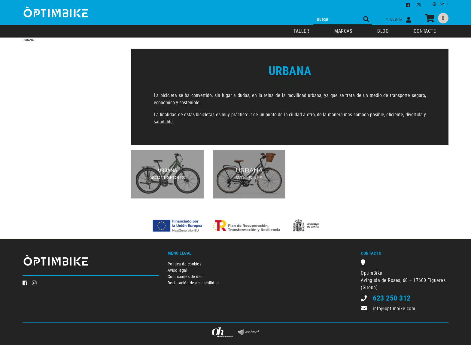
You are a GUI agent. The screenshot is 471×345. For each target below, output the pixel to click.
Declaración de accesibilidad (193, 283)
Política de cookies (185, 264)
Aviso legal (177, 270)
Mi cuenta (398, 20)
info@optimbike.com (394, 308)
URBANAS (29, 40)
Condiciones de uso (185, 276)
